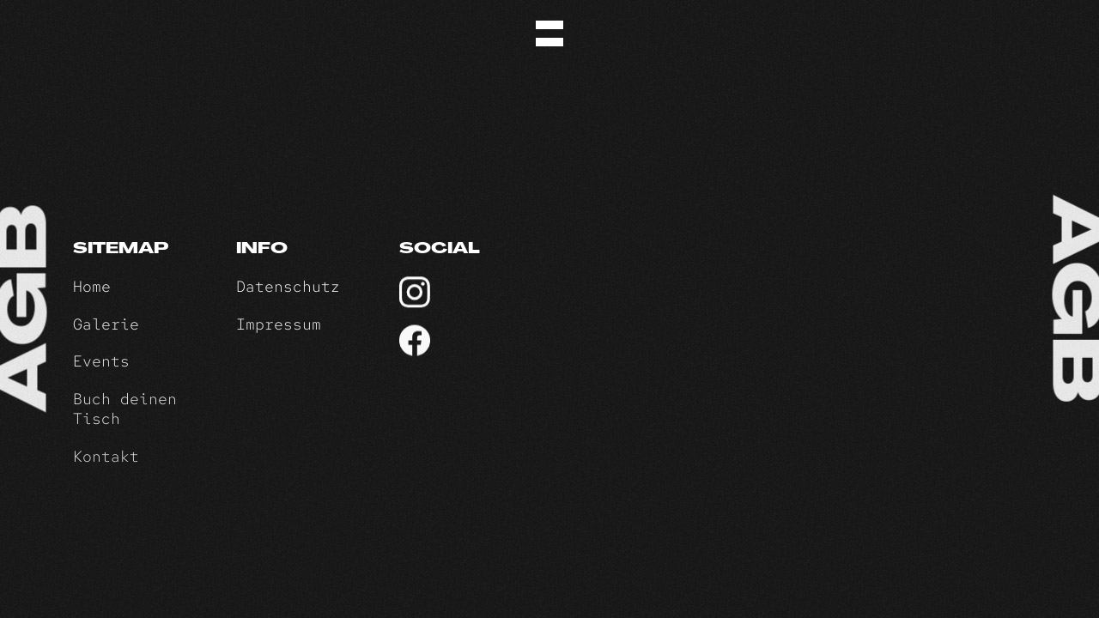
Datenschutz (288, 286)
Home (92, 286)
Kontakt (106, 458)
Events (101, 361)
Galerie (106, 324)
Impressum (278, 324)
